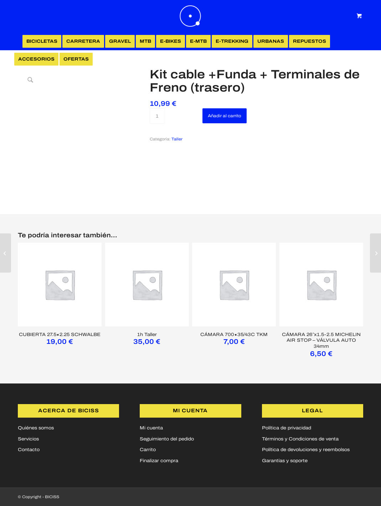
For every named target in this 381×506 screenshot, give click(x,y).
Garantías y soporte (285, 460)
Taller (176, 139)
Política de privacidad (286, 427)
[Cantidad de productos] (157, 116)
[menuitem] (42, 41)
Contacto (29, 449)
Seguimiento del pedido (167, 439)
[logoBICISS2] (191, 16)
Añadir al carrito (224, 115)
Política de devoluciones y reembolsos (306, 449)
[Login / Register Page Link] (104, 60)
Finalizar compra (159, 460)
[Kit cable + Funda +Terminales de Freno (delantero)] (5, 253)
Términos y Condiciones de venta (300, 439)
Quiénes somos (36, 427)
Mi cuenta (151, 427)
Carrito (148, 449)
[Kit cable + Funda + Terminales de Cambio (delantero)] (375, 253)
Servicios (28, 439)
